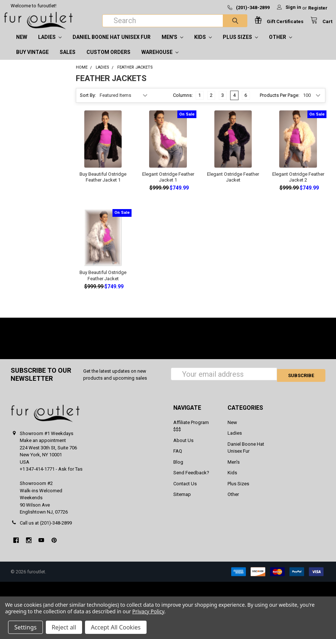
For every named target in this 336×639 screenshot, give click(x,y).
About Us (183, 447)
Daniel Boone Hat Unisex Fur (112, 44)
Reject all (64, 627)
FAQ (177, 458)
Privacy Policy (148, 611)
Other (280, 44)
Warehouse (159, 59)
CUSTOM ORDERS (108, 59)
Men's (172, 44)
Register (318, 8)
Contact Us (185, 491)
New (21, 44)
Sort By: (88, 102)
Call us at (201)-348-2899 (46, 530)
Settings (25, 627)
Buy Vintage (32, 59)
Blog (178, 469)
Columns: (183, 102)
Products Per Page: (279, 102)
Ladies (50, 44)
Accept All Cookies (116, 627)
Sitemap (182, 501)
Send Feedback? (191, 480)
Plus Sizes (240, 44)
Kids (203, 44)
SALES (67, 59)
